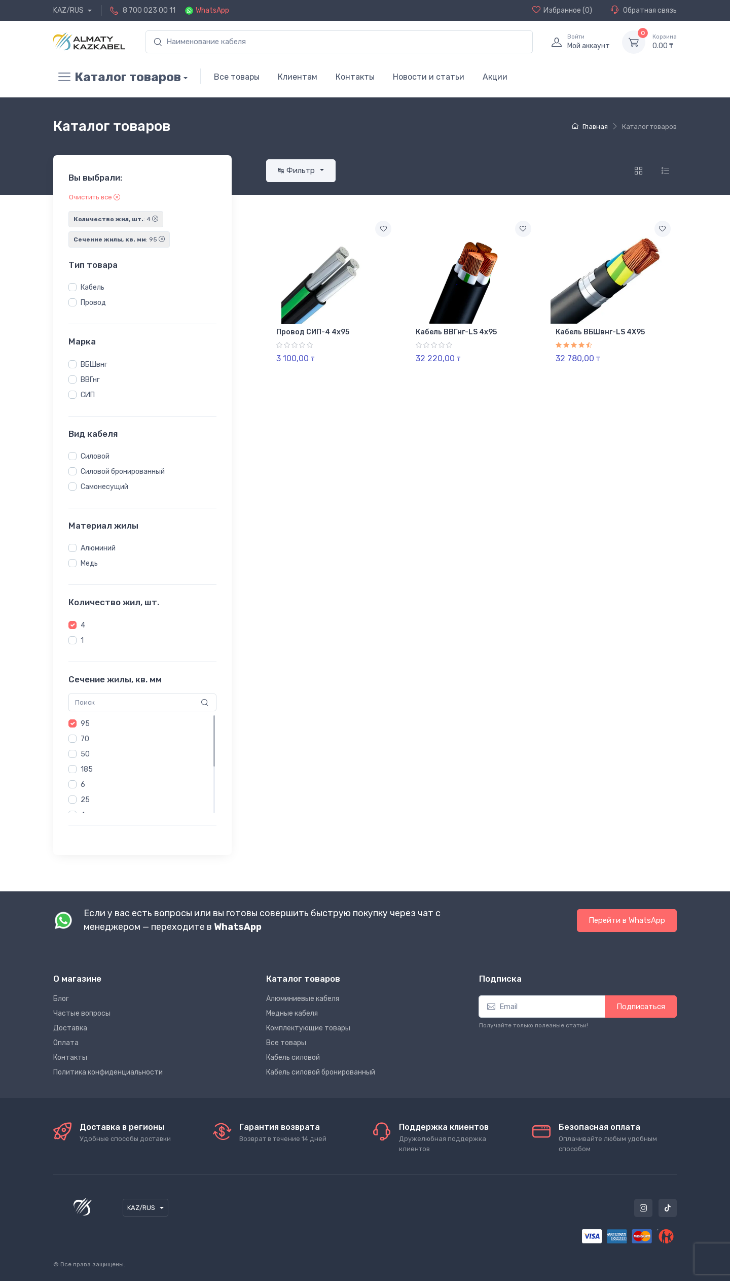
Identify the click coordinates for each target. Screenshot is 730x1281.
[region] (142, 295)
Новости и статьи (428, 77)
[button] (72, 287)
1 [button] (82, 640)
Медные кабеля (292, 1013)
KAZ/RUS (69, 10)
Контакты (355, 77)
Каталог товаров (117, 77)
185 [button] (87, 769)
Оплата (66, 1042)
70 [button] (85, 739)
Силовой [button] (95, 456)
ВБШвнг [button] (94, 364)
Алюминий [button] (98, 548)
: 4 (116, 219)
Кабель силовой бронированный (320, 1072)
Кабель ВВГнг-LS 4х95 (456, 332)
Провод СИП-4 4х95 (312, 332)
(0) (562, 10)
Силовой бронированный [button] (123, 471)
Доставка (70, 1028)
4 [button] (83, 625)
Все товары (237, 77)
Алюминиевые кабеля (302, 998)
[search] (339, 41)
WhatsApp (212, 10)
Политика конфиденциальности (108, 1072)
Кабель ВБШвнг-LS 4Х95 (600, 332)
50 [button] (85, 754)
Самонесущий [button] (104, 486)
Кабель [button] (92, 287)
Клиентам (297, 77)
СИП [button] (88, 395)
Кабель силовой (293, 1057)
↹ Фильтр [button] (297, 170)
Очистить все (94, 197)
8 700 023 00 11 (149, 10)
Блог (61, 998)
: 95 (119, 239)
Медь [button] (89, 563)
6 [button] (83, 784)
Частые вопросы (82, 1013)
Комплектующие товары (308, 1028)
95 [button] (85, 723)
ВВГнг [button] (90, 379)
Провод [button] (93, 302)
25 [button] (85, 799)
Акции (495, 77)
